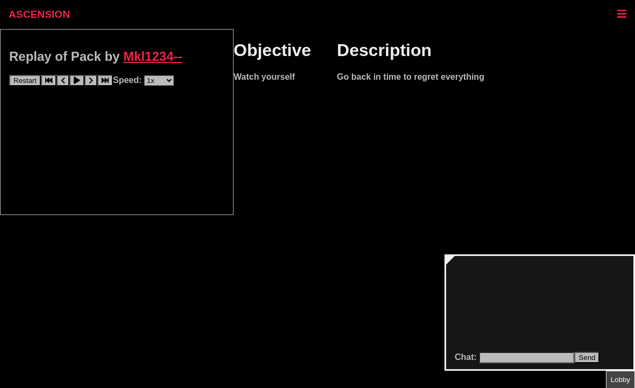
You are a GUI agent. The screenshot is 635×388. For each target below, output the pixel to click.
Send (586, 358)
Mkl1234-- (152, 56)
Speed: (128, 80)
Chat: (467, 357)
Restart (25, 81)
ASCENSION (39, 14)
